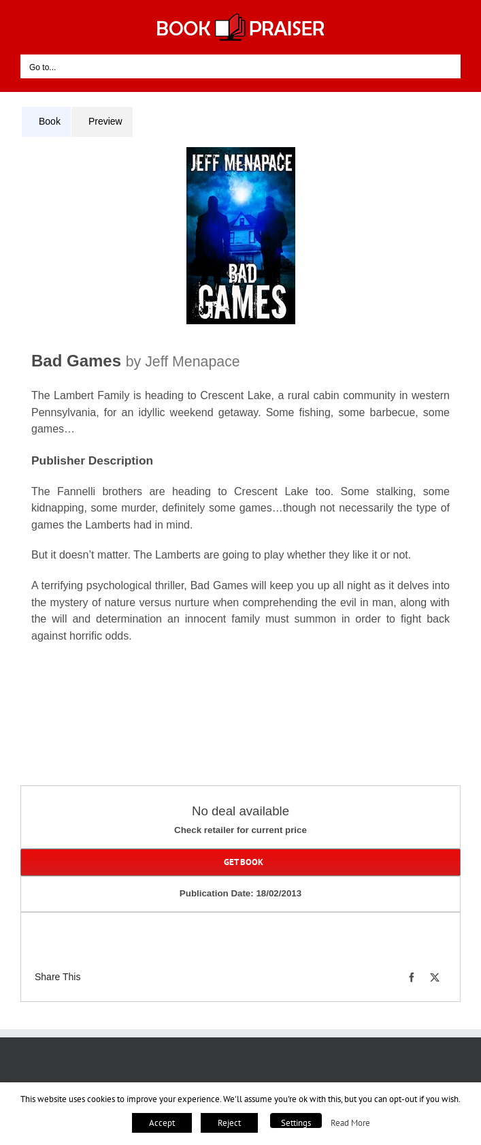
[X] (434, 977)
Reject (229, 1123)
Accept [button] (162, 1123)
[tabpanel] (240, 410)
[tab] (46, 122)
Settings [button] (296, 1123)
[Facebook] (411, 977)
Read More (350, 1122)
